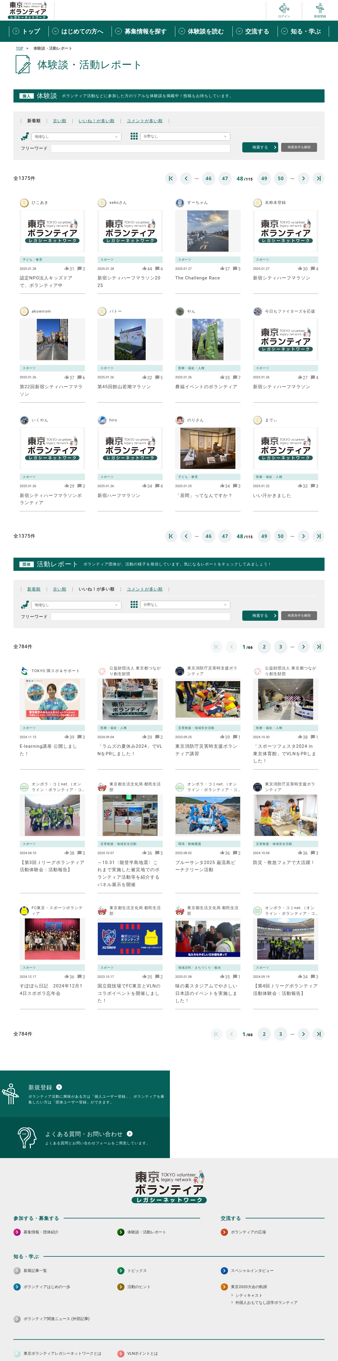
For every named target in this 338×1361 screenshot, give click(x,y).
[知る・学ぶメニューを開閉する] (303, 31)
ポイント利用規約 (238, 1341)
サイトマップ (40, 1341)
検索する (260, 147)
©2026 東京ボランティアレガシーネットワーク (169, 1355)
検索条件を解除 (299, 147)
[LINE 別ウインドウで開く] (320, 1326)
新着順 (34, 120)
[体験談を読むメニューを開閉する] (203, 31)
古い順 (59, 120)
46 (209, 178)
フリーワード (34, 148)
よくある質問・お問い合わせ (285, 1341)
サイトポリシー (72, 1341)
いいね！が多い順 (97, 120)
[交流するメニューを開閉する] (255, 31)
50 (281, 178)
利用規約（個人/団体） (196, 1341)
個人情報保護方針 (108, 1341)
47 (225, 178)
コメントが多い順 (145, 120)
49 (264, 178)
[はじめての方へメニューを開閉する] (80, 31)
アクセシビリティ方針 (150, 1341)
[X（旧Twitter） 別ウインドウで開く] (307, 1326)
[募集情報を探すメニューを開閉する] (143, 31)
